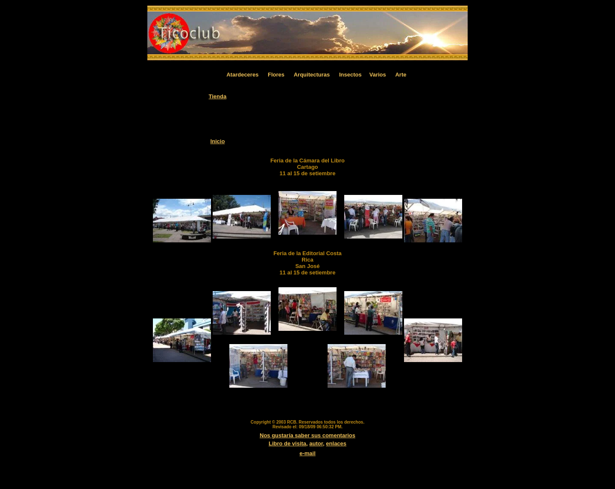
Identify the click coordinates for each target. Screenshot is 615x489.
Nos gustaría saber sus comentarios (307, 435)
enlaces (336, 443)
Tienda (218, 96)
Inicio (217, 141)
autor (316, 443)
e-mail (307, 453)
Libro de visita (287, 443)
